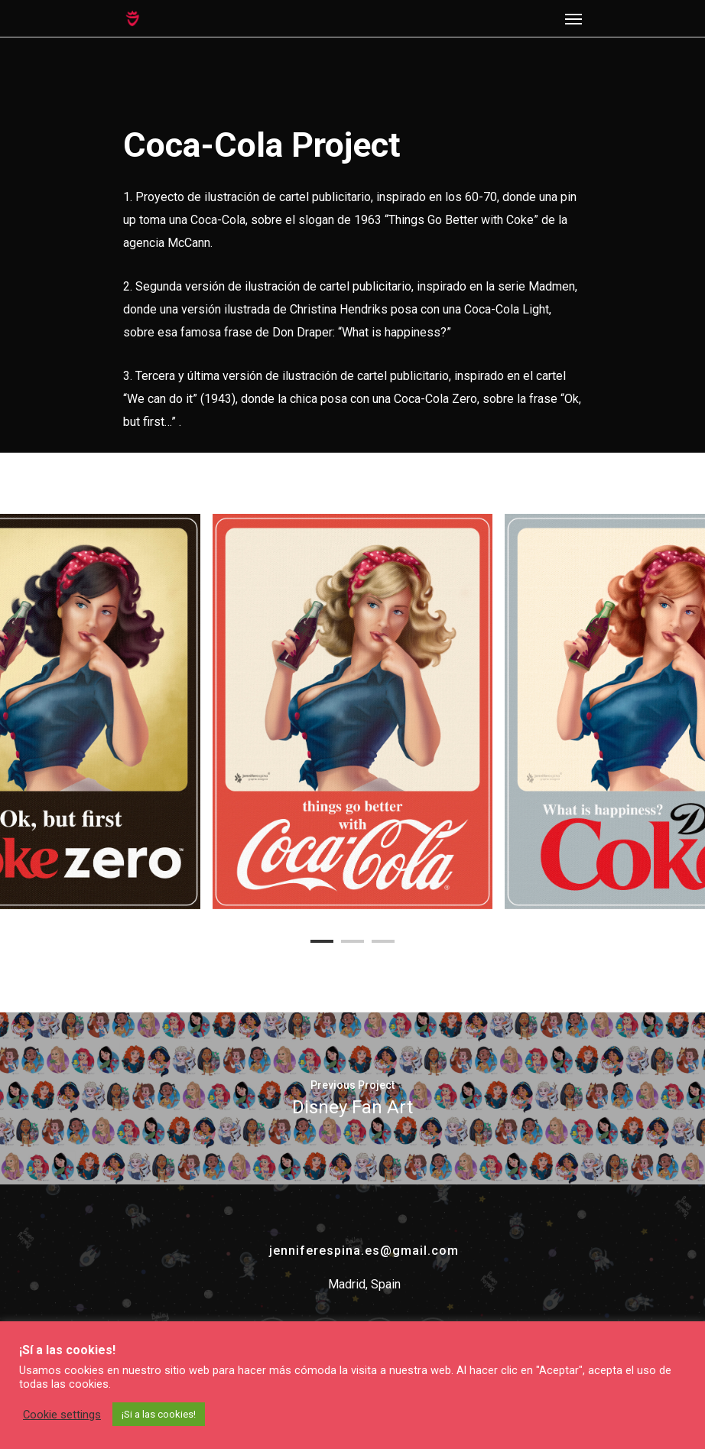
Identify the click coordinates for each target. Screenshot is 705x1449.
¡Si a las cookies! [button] (159, 1414)
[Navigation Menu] (573, 18)
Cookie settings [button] (62, 1414)
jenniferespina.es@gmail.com (364, 1250)
